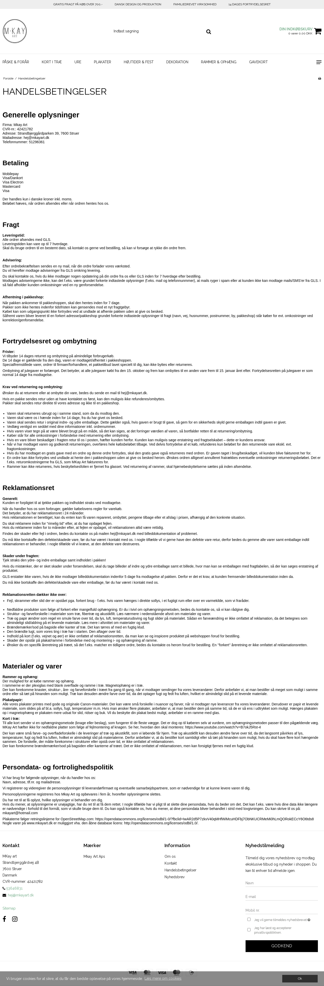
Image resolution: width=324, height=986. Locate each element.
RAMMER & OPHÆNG (218, 62)
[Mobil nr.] (282, 910)
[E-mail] (282, 896)
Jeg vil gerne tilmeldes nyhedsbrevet (286, 919)
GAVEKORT (258, 62)
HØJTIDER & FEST (139, 62)
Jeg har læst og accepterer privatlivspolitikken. (272, 930)
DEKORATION (177, 62)
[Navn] (282, 883)
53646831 (13, 888)
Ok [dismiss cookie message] (300, 978)
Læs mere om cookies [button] (163, 978)
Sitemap (9, 908)
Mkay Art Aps (94, 856)
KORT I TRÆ (52, 62)
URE (77, 62)
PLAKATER (102, 62)
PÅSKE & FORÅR (16, 62)
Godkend (281, 945)
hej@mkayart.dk (21, 895)
